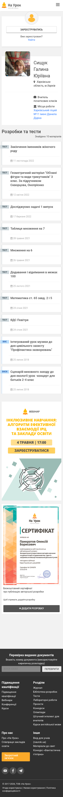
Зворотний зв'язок (11, 757)
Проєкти (38, 704)
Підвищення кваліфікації (9, 694)
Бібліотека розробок (45, 691)
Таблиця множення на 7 (27, 228)
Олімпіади (39, 712)
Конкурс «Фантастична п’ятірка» (46, 752)
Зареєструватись (31, 29)
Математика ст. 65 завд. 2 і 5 (31, 298)
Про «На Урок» (10, 738)
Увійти (31, 40)
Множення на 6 (21, 250)
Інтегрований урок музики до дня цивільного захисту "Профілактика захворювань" (31, 346)
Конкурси (39, 708)
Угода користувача (12, 788)
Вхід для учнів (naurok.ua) (41, 740)
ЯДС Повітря (19, 320)
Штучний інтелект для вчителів (46, 718)
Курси (5, 708)
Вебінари (7, 700)
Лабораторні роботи (45, 700)
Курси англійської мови (47, 724)
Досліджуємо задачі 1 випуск (31, 207)
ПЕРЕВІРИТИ (52, 669)
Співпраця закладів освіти (13, 744)
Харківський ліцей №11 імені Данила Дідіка (45, 114)
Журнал (37, 687)
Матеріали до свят (44, 746)
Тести (36, 696)
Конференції (9, 704)
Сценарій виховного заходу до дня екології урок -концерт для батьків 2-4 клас (32, 376)
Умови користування (34, 788)
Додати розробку (31, 608)
